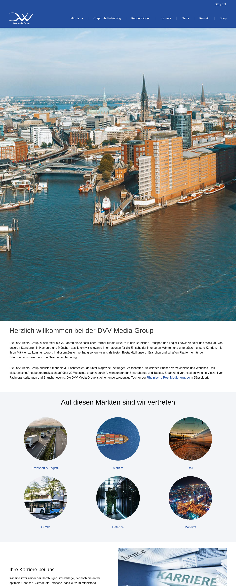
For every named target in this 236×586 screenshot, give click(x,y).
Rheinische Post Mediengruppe (170, 377)
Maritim (118, 468)
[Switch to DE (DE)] (216, 4)
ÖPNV (45, 527)
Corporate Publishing (107, 18)
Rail (190, 468)
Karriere (166, 18)
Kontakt (204, 18)
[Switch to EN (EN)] (223, 4)
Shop (223, 18)
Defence (118, 527)
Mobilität (190, 527)
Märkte (76, 18)
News (185, 18)
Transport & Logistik (45, 468)
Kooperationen (140, 18)
